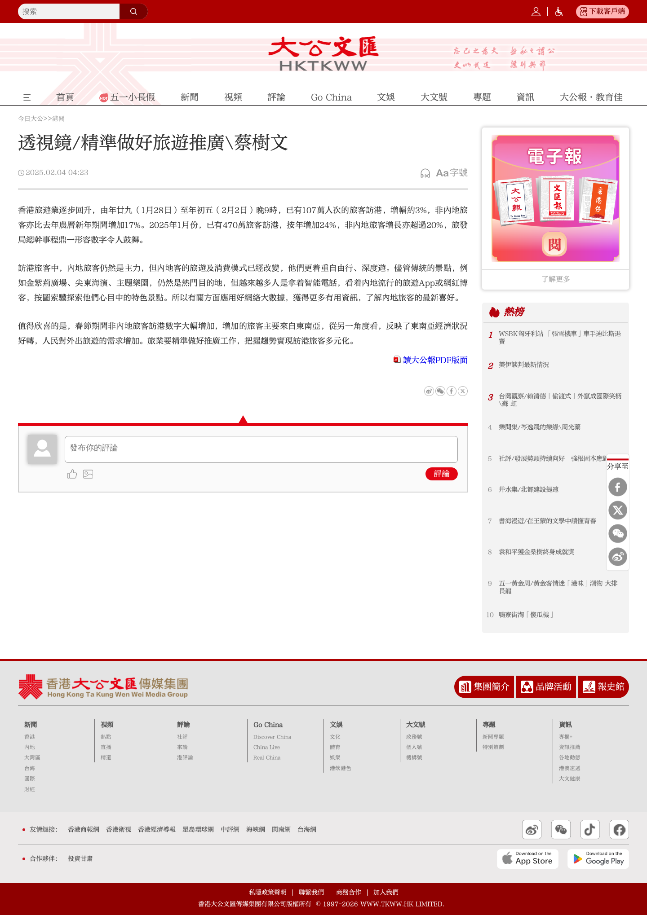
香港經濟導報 (157, 829)
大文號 (415, 725)
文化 (335, 737)
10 (490, 615)
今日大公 (30, 119)
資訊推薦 (570, 747)
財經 (29, 789)
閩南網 (281, 829)
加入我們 (386, 892)
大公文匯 (324, 53)
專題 (489, 725)
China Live (266, 747)
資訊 (565, 725)
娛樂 (335, 758)
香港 (29, 737)
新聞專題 (493, 737)
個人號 (414, 747)
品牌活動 (554, 687)
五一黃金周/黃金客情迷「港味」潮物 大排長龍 (558, 587)
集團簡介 (492, 687)
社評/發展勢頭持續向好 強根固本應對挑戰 (560, 458)
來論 (182, 747)
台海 (29, 768)
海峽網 (255, 829)
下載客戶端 (607, 11)
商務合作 (348, 892)
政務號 (414, 737)
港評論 (185, 758)
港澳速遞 (570, 768)
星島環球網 (198, 829)
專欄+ (565, 737)
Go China (268, 725)
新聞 (30, 725)
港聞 (58, 119)
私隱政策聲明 (268, 892)
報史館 (611, 687)
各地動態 (570, 758)
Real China (266, 758)
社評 (182, 737)
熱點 (106, 737)
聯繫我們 (311, 892)
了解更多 (555, 279)
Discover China (272, 737)
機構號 (414, 758)
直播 (106, 747)
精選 (106, 758)
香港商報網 (83, 829)
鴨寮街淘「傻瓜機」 (527, 615)
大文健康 (570, 779)
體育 (335, 747)
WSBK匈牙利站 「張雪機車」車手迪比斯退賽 (560, 337)
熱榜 (513, 312)
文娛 (336, 725)
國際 (29, 779)
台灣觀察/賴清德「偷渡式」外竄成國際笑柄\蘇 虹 (560, 400)
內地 (29, 747)
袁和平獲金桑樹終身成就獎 (536, 552)
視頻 (107, 725)
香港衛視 (118, 829)
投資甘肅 (80, 858)
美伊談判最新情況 (524, 365)
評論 (442, 474)
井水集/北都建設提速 (528, 489)
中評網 (230, 829)
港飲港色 (340, 768)
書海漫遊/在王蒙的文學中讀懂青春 (547, 521)
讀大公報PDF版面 (435, 360)
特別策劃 (493, 747)
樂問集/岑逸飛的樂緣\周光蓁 (540, 427)
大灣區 (32, 758)
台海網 (306, 829)
